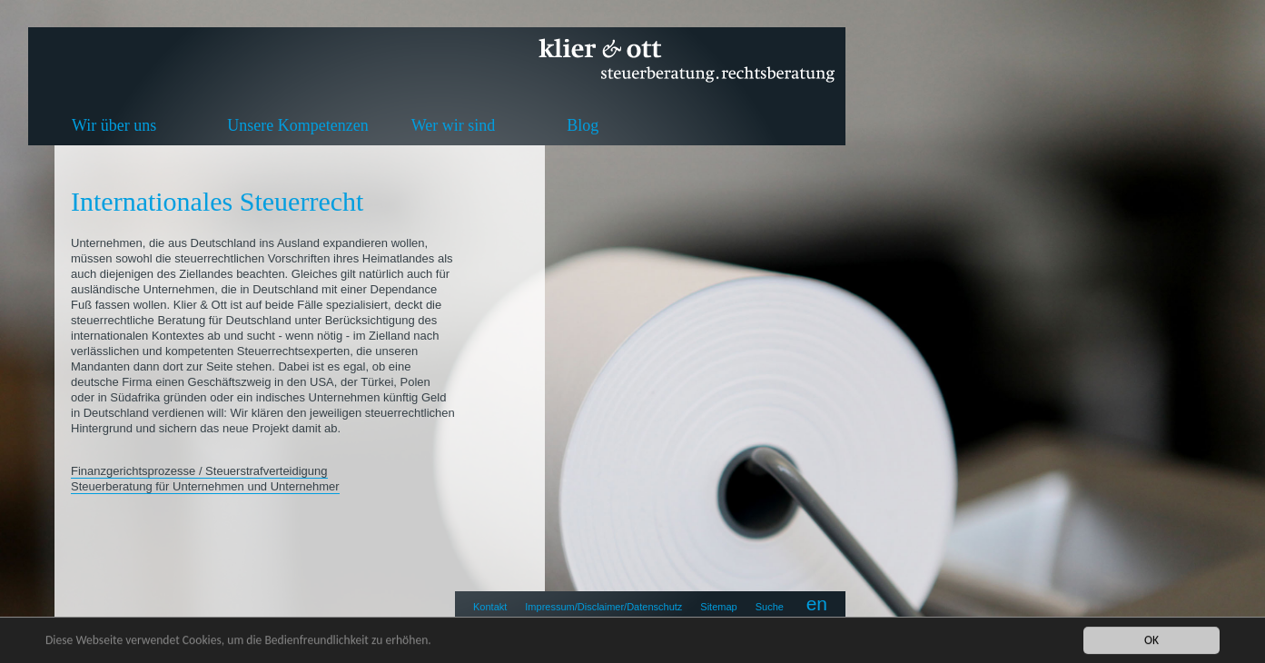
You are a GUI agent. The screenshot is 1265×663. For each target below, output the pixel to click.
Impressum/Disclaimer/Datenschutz (603, 606)
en (816, 603)
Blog (582, 125)
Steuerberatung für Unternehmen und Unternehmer (205, 486)
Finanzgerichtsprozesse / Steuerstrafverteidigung (199, 471)
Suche (770, 606)
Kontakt (490, 606)
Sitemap (718, 606)
